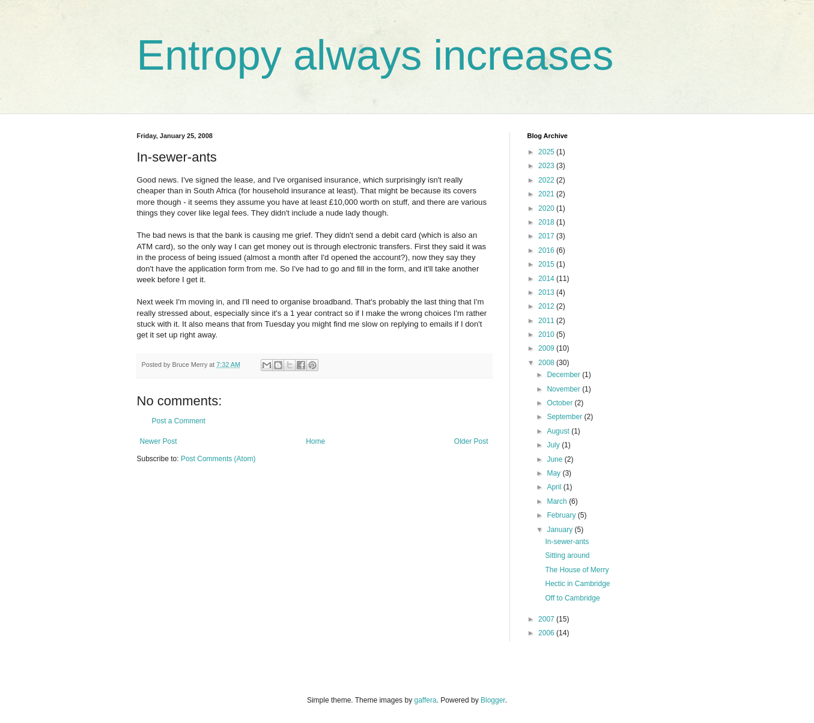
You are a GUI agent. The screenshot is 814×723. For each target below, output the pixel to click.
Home (315, 441)
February (562, 515)
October (560, 403)
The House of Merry (577, 570)
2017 (547, 236)
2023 (547, 166)
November (564, 389)
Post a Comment (178, 421)
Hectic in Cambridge (577, 583)
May (554, 473)
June (555, 459)
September (565, 417)
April (555, 487)
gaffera (425, 700)
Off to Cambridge (572, 598)
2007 (547, 619)
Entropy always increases (375, 55)
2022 (547, 180)
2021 (547, 194)
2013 (547, 292)
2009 (547, 348)
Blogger (493, 700)
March (558, 501)
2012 (547, 306)
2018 (547, 222)
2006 (547, 633)
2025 (547, 152)
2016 (547, 250)
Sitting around (567, 555)
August (559, 431)
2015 (547, 264)
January (560, 529)
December (564, 375)
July (554, 445)
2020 (547, 208)
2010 (547, 334)
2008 (547, 362)
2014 (547, 278)
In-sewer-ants (567, 541)
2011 (547, 320)
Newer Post (158, 441)
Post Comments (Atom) (218, 459)
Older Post (471, 441)
